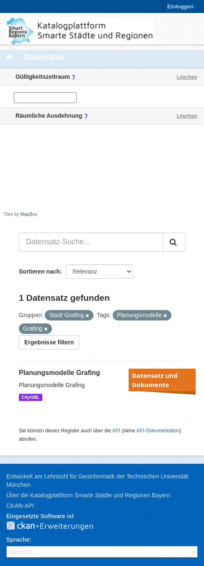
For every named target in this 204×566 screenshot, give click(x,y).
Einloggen (180, 6)
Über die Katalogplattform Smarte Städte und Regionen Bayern (88, 495)
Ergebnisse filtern (49, 342)
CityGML (30, 397)
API (116, 431)
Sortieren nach (39, 271)
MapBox (29, 214)
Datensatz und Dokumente (155, 380)
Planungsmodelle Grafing (59, 372)
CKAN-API (20, 505)
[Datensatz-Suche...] (91, 242)
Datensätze (44, 57)
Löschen (187, 77)
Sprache (17, 539)
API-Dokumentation (157, 431)
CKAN (56, 526)
